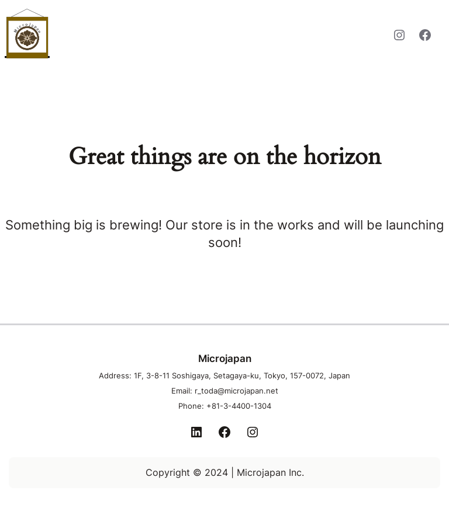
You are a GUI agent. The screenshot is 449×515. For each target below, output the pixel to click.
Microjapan (107, 33)
